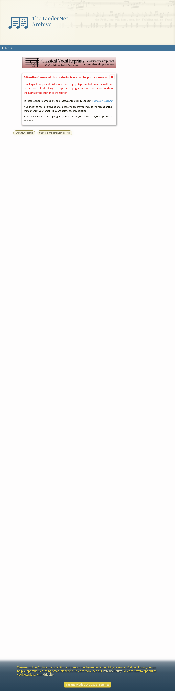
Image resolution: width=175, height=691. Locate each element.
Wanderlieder (39, 540)
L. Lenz (74, 484)
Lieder (24, 540)
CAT (33, 403)
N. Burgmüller (28, 484)
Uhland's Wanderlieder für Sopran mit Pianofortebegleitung (60, 577)
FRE (44, 403)
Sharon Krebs (101, 308)
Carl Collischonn (33, 629)
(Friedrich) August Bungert (38, 586)
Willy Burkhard (32, 619)
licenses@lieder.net (102, 100)
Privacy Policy (112, 671)
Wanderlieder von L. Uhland (50, 658)
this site (48, 674)
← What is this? (64, 226)
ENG (38, 403)
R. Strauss (87, 484)
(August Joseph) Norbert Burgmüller (44, 605)
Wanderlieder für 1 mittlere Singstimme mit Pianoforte (70, 634)
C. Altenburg (30, 572)
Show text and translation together (54, 133)
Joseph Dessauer (33, 653)
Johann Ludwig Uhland (36, 535)
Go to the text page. (37, 359)
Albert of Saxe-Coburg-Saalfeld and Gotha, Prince (51, 562)
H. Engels (45, 484)
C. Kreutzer (60, 484)
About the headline (25, 492)
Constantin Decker (34, 643)
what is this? (48, 480)
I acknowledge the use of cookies (87, 684)
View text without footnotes (30, 499)
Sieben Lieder (86, 619)
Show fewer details (24, 133)
